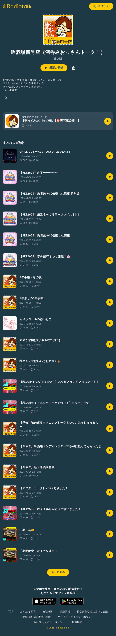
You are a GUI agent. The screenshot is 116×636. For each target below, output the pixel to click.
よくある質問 (28, 611)
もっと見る (58, 572)
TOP (10, 611)
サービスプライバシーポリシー (76, 616)
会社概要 (48, 611)
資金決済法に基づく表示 (36, 616)
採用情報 (65, 611)
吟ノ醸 (58, 58)
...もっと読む (10, 90)
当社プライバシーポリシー (49, 622)
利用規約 (77, 622)
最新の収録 (53, 68)
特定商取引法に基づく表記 (92, 611)
